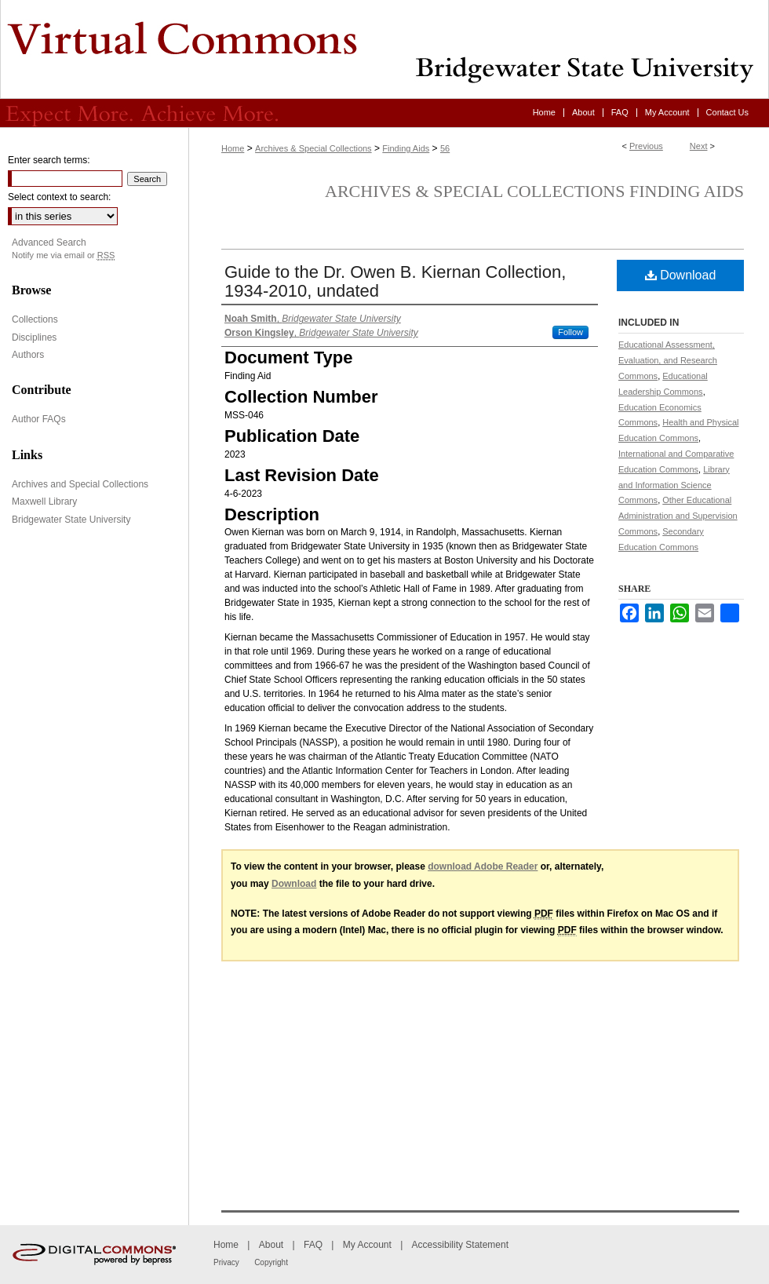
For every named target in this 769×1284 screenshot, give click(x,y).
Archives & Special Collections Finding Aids (534, 191)
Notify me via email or (63, 255)
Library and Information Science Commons (674, 485)
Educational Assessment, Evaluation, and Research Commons (667, 360)
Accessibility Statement (460, 1244)
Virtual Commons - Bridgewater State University (384, 49)
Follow (570, 332)
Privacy (226, 1262)
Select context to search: (59, 197)
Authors (28, 354)
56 (445, 148)
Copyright (271, 1262)
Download (680, 275)
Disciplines (34, 337)
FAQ (313, 1244)
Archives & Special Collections (313, 148)
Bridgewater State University (71, 519)
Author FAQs (39, 419)
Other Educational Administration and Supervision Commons (678, 515)
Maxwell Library (44, 501)
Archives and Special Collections (80, 484)
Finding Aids (405, 148)
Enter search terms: (49, 160)
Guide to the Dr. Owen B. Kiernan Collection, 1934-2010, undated (395, 281)
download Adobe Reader (483, 866)
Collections (35, 319)
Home (232, 148)
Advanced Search (49, 242)
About (271, 1244)
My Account (367, 1244)
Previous (646, 146)
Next (699, 146)
